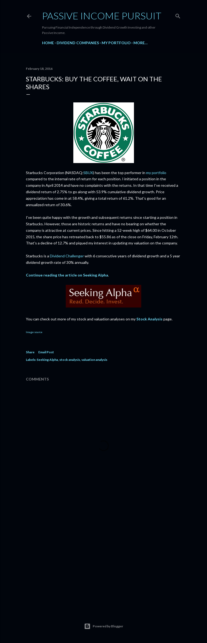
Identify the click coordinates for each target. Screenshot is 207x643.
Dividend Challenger (67, 256)
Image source (34, 332)
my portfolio (156, 172)
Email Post (46, 352)
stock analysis (69, 360)
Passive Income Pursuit (101, 16)
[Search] (178, 15)
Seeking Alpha (47, 360)
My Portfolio (116, 42)
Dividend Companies (78, 42)
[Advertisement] (103, 558)
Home (48, 42)
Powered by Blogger (103, 626)
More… (140, 42)
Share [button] (30, 352)
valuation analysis (94, 360)
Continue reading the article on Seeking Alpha (67, 275)
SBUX (88, 172)
